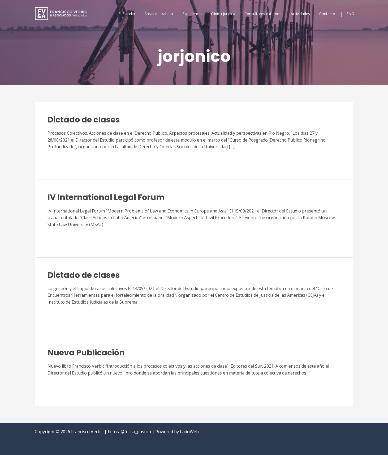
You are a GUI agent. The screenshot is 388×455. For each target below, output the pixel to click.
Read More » (60, 160)
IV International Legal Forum (106, 197)
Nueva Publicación (86, 352)
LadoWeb (189, 432)
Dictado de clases (84, 119)
